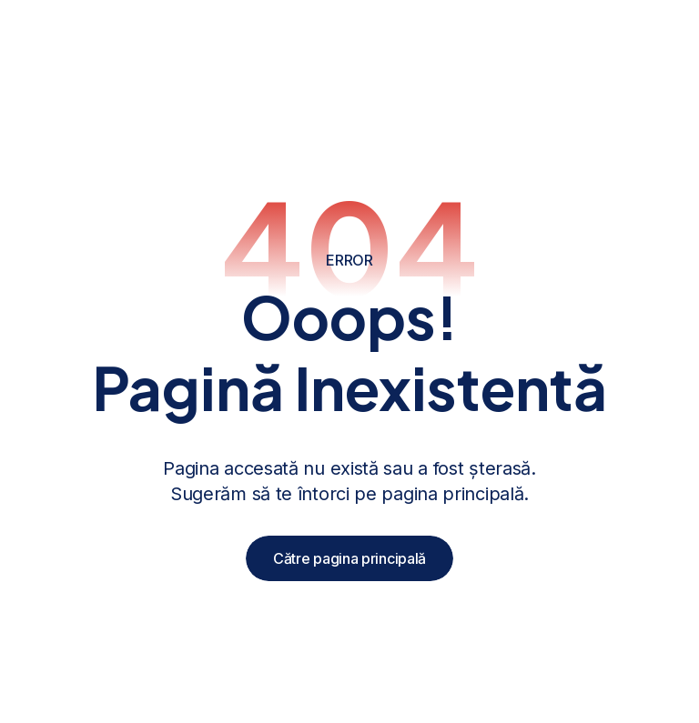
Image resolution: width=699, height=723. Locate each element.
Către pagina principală (349, 558)
